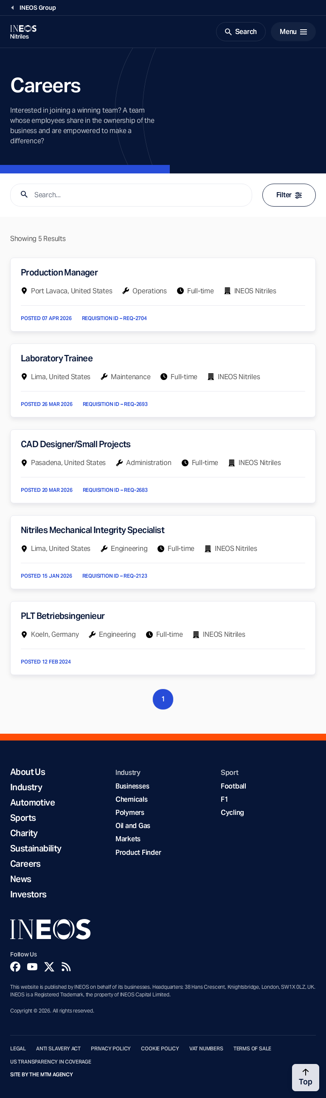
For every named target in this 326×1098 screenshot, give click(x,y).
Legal (18, 1049)
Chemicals (131, 799)
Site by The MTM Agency (41, 1075)
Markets (128, 839)
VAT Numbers (206, 1049)
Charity (24, 833)
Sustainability (36, 848)
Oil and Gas (132, 826)
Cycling (232, 813)
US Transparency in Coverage (50, 1062)
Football (233, 786)
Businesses (132, 786)
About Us (27, 772)
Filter (289, 194)
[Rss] (66, 967)
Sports (23, 818)
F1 (224, 799)
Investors (28, 894)
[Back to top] (305, 1077)
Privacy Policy (111, 1049)
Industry (26, 787)
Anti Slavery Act (58, 1049)
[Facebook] (15, 967)
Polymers (129, 813)
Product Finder (138, 852)
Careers (25, 864)
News (20, 879)
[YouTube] (32, 967)
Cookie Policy (160, 1049)
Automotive (32, 802)
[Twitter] (49, 967)
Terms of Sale (252, 1049)
